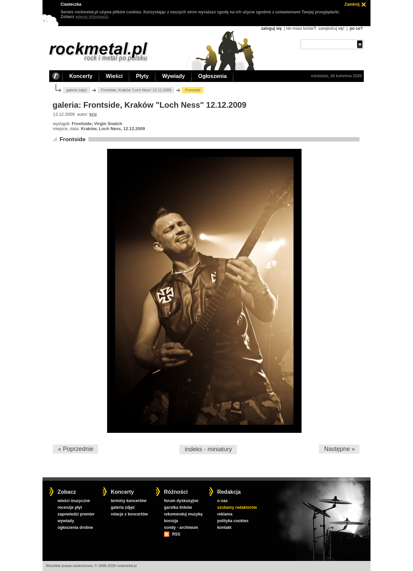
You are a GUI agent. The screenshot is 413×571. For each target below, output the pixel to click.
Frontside (72, 139)
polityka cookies (232, 520)
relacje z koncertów (129, 514)
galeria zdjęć (123, 507)
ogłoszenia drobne (75, 527)
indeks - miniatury (208, 449)
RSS (176, 534)
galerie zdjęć (76, 90)
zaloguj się (271, 28)
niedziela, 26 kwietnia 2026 (336, 76)
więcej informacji (92, 16)
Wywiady (173, 76)
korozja (171, 520)
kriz (93, 114)
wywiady (66, 520)
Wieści (114, 76)
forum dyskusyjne (181, 500)
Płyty (142, 76)
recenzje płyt (70, 507)
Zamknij (351, 4)
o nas (222, 500)
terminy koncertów (129, 500)
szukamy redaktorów (237, 507)
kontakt (224, 527)
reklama (224, 514)
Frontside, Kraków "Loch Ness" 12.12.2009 (136, 90)
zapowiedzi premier (76, 514)
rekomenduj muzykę (183, 514)
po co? (356, 28)
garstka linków (178, 507)
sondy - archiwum (181, 527)
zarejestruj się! (331, 28)
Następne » (339, 449)
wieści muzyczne (74, 500)
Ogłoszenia (212, 76)
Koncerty (80, 76)
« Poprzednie (75, 449)
